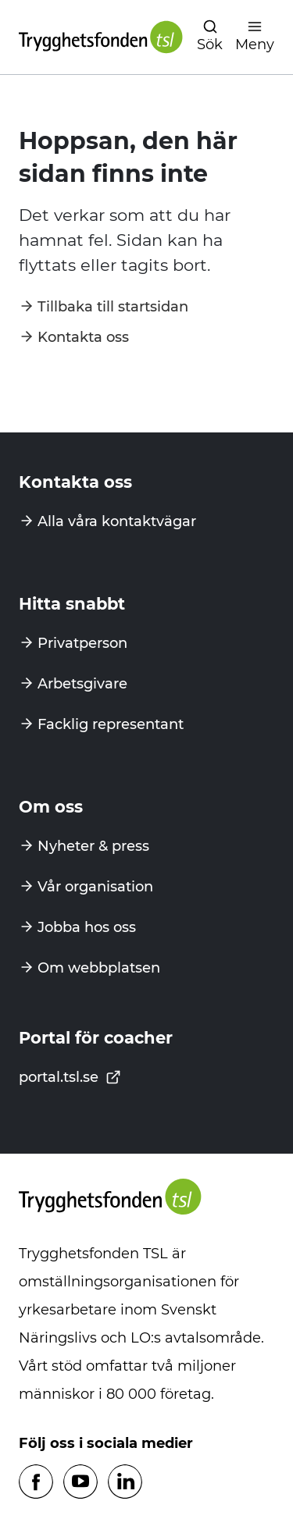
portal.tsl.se (70, 1077)
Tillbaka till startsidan (113, 306)
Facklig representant (111, 724)
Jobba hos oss (87, 927)
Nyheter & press (93, 846)
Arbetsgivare (82, 683)
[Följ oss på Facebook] (36, 1482)
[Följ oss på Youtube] (80, 1482)
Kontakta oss (83, 337)
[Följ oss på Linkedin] (125, 1482)
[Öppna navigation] (210, 37)
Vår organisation (95, 886)
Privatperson (82, 643)
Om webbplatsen (99, 967)
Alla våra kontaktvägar (117, 521)
